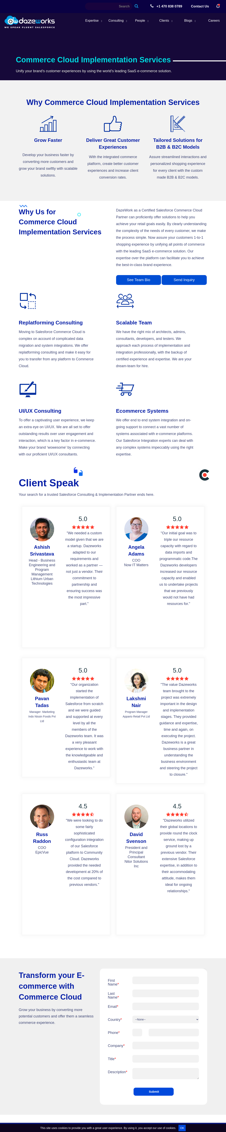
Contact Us (200, 6)
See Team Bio (138, 280)
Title (112, 1059)
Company (116, 1046)
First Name (113, 982)
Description (117, 1072)
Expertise (93, 20)
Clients (165, 20)
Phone (114, 1033)
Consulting (117, 20)
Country (115, 1020)
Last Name (113, 995)
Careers (214, 20)
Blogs (190, 20)
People (142, 20)
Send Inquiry (184, 280)
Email (113, 1007)
